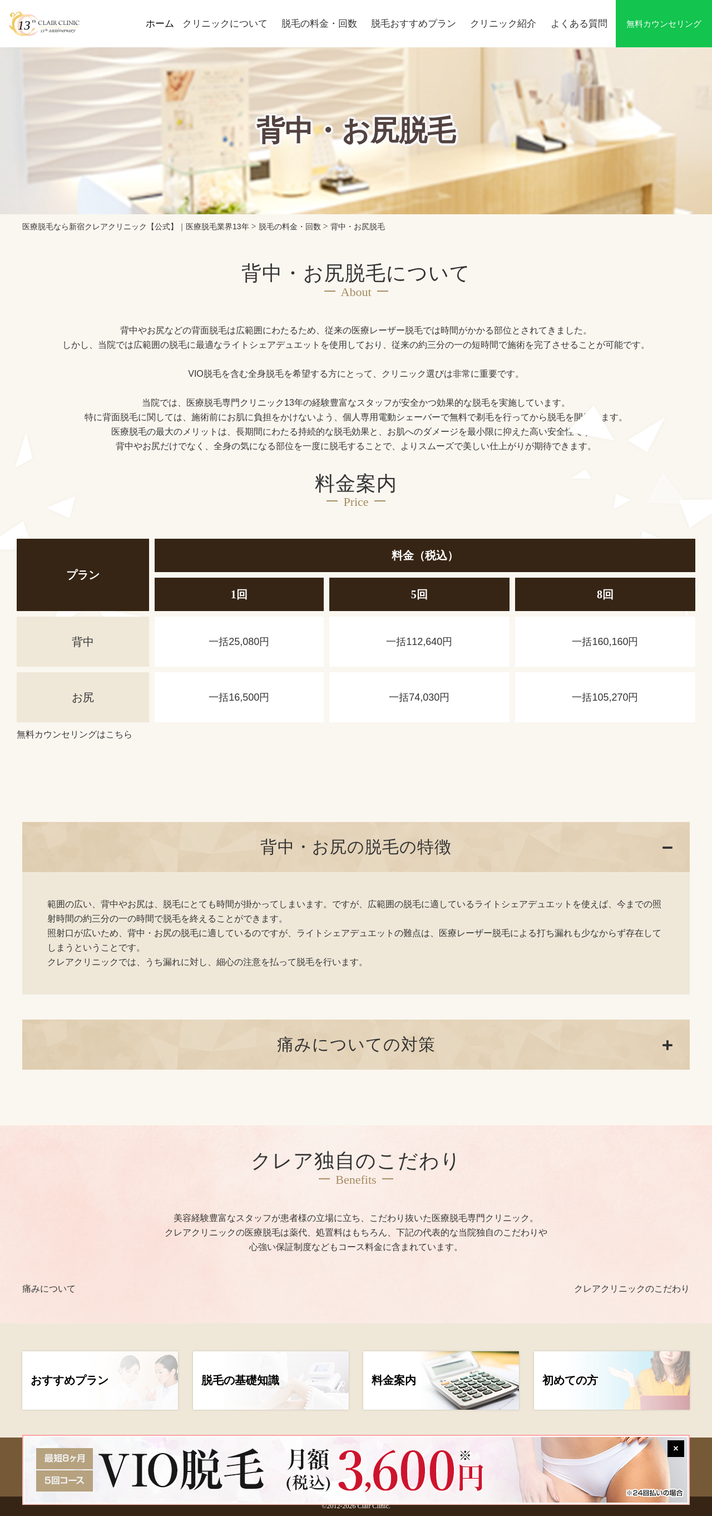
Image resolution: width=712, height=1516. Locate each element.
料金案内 (394, 1380)
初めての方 (570, 1380)
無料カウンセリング (663, 23)
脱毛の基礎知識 (240, 1380)
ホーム (160, 23)
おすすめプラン (69, 1380)
